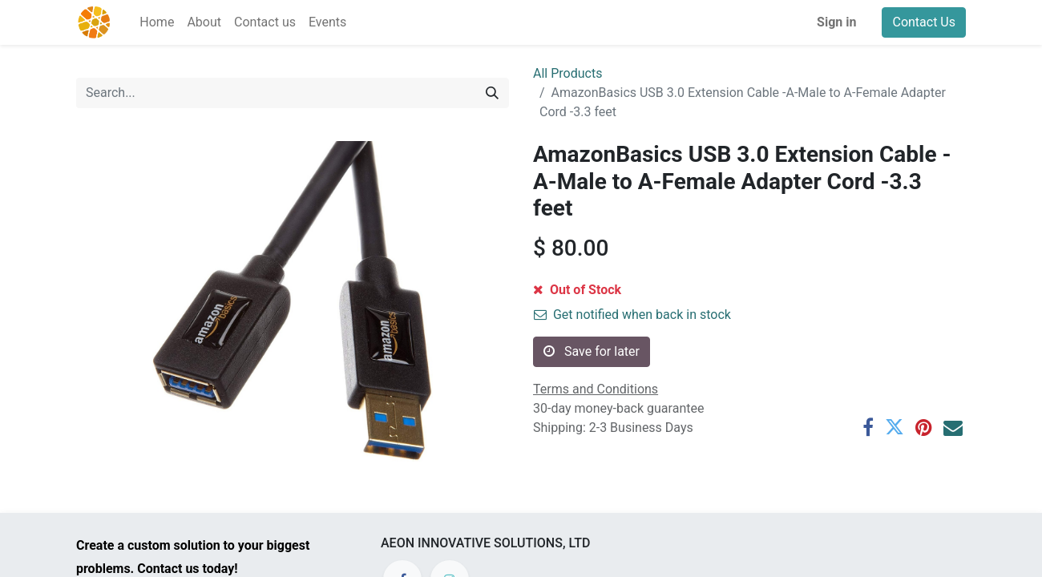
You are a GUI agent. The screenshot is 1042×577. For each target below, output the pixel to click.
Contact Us (923, 22)
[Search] (492, 93)
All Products (567, 73)
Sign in (836, 22)
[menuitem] (156, 22)
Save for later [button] (591, 351)
